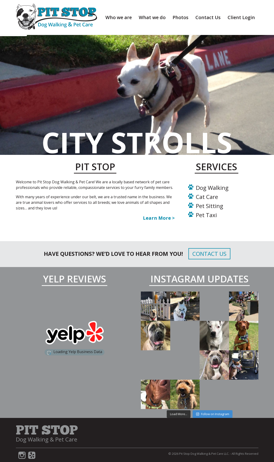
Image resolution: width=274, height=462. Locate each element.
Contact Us (208, 17)
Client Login (241, 17)
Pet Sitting (209, 206)
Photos (180, 17)
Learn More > (159, 218)
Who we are (118, 17)
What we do (152, 17)
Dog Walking (212, 187)
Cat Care (207, 197)
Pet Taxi (206, 215)
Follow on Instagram (212, 414)
